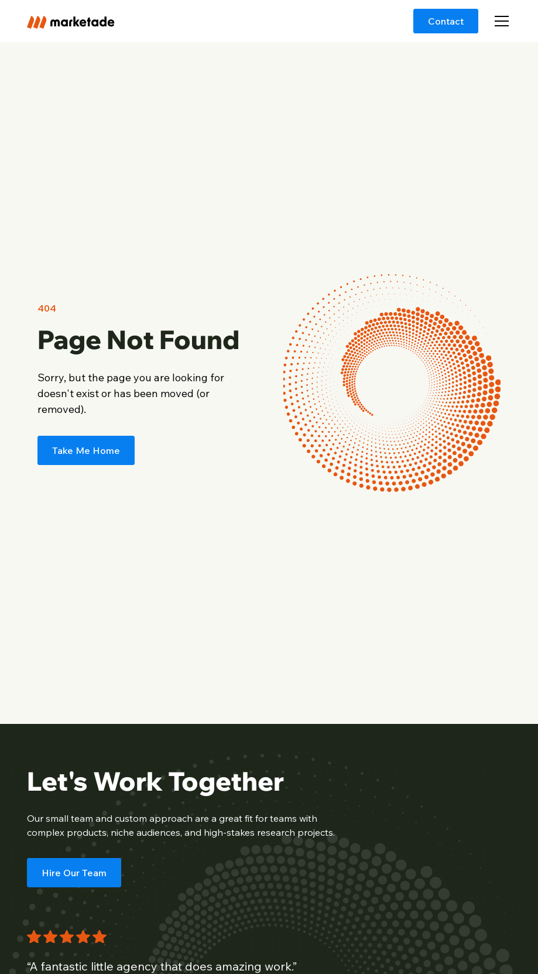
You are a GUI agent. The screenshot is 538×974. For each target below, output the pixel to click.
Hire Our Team (74, 873)
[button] (499, 21)
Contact (446, 21)
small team (69, 818)
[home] (71, 20)
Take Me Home (86, 450)
